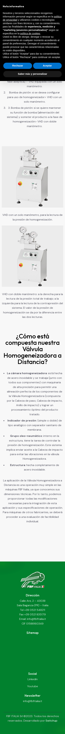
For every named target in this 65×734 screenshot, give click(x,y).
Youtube (32, 686)
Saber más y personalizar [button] (32, 74)
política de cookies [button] (30, 33)
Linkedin (33, 679)
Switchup (51, 720)
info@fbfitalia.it (32, 701)
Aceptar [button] (47, 65)
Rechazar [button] (17, 65)
